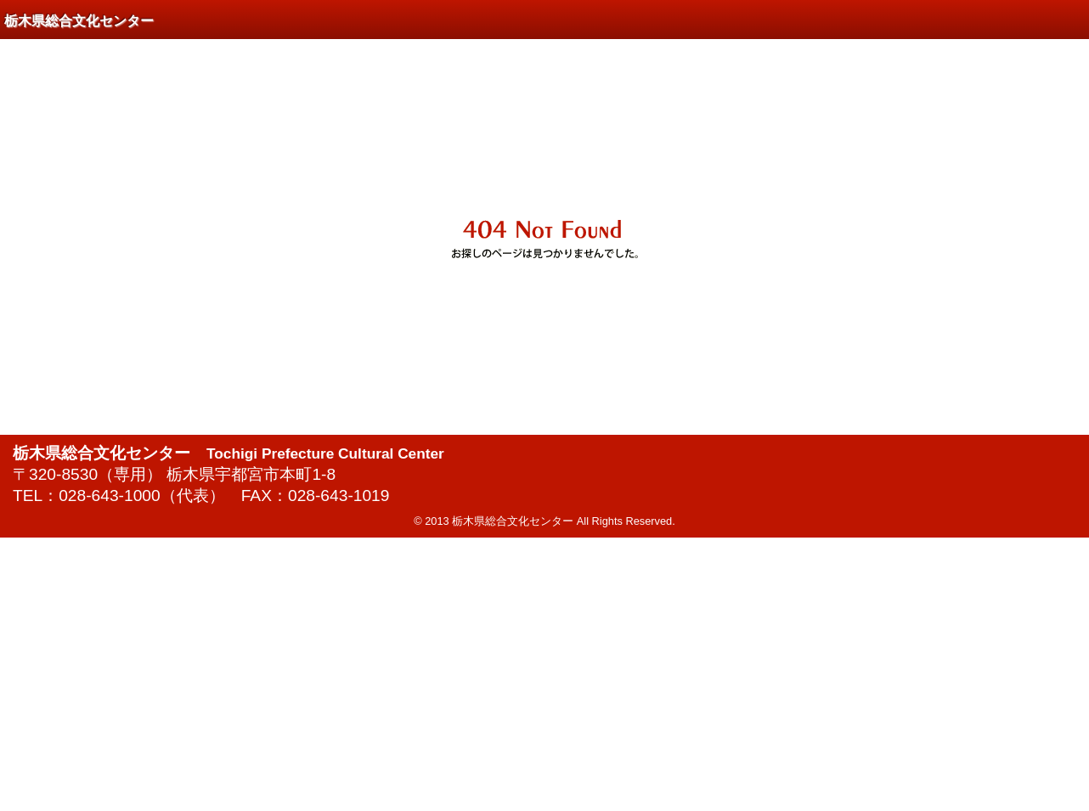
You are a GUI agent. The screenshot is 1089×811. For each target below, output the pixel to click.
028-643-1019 (339, 495)
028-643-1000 (110, 495)
